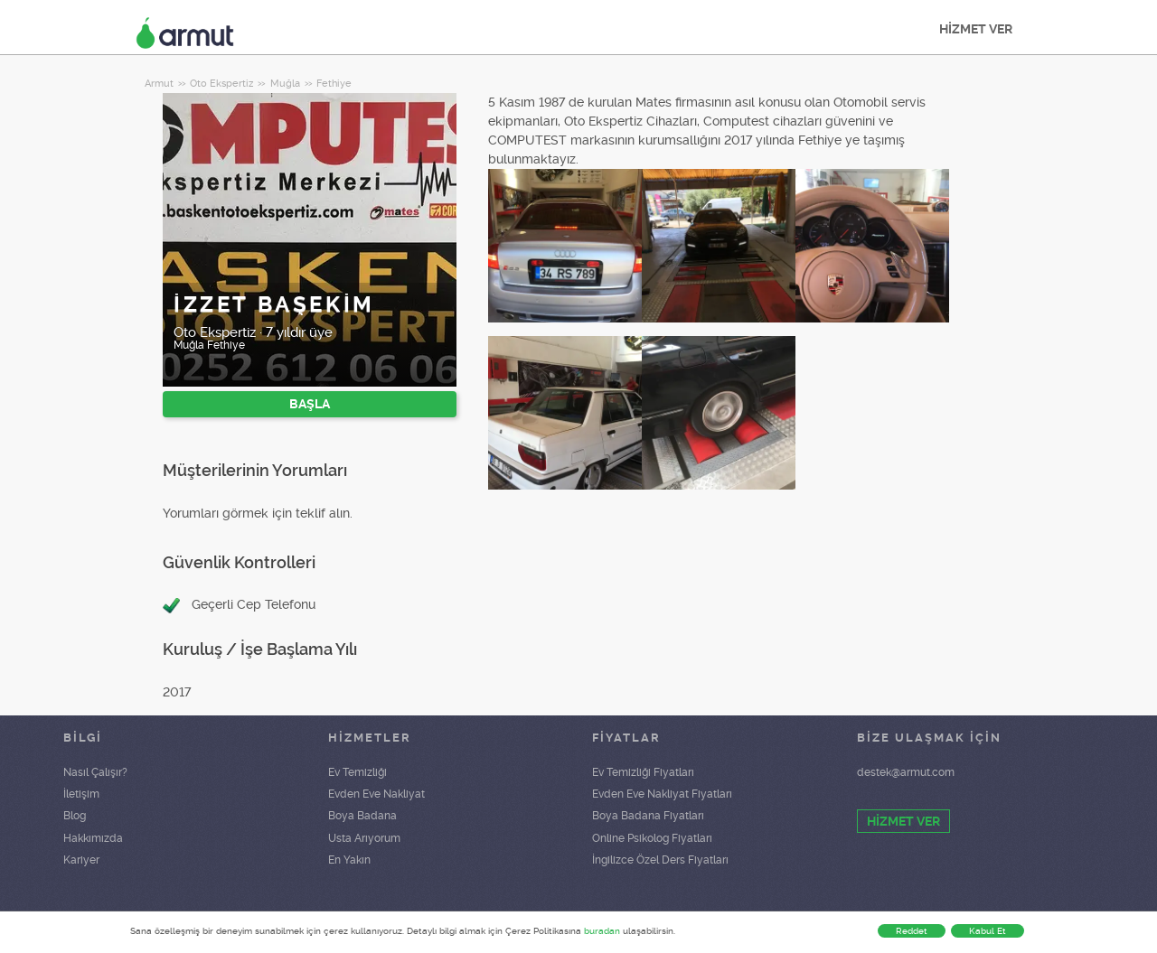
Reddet (911, 931)
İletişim (81, 794)
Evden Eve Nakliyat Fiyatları (662, 794)
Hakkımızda (93, 838)
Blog (74, 815)
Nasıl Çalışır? (95, 772)
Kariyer (81, 860)
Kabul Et (987, 931)
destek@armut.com (906, 772)
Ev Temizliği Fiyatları (643, 772)
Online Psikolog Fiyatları (652, 838)
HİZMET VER (975, 29)
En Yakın (349, 860)
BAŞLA (309, 404)
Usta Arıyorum (364, 838)
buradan (602, 931)
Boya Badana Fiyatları (648, 815)
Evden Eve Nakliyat (376, 794)
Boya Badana (362, 815)
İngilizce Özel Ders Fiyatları (660, 860)
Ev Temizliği (357, 772)
